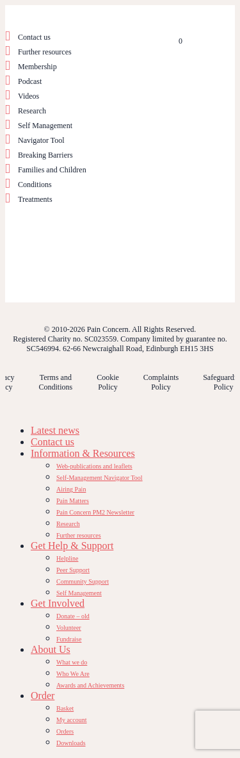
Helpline (67, 558)
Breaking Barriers (45, 155)
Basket (65, 708)
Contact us (34, 37)
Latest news (55, 430)
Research (32, 110)
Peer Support (73, 569)
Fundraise (68, 639)
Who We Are (73, 673)
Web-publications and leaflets (94, 466)
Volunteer (68, 627)
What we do (71, 662)
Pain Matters (72, 500)
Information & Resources (83, 453)
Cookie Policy (108, 382)
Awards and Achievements (90, 685)
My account (71, 719)
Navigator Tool (41, 140)
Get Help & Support (72, 545)
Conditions (35, 184)
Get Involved (57, 603)
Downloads (71, 742)
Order (42, 695)
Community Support (82, 581)
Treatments (35, 199)
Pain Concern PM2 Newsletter (95, 512)
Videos (28, 96)
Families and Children (52, 169)
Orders (65, 731)
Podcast (30, 81)
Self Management (45, 125)
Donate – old (73, 616)
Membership (37, 66)
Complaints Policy (161, 382)
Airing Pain (71, 489)
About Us (50, 649)
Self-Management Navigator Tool (99, 477)
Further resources (45, 51)
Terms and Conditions (55, 382)
